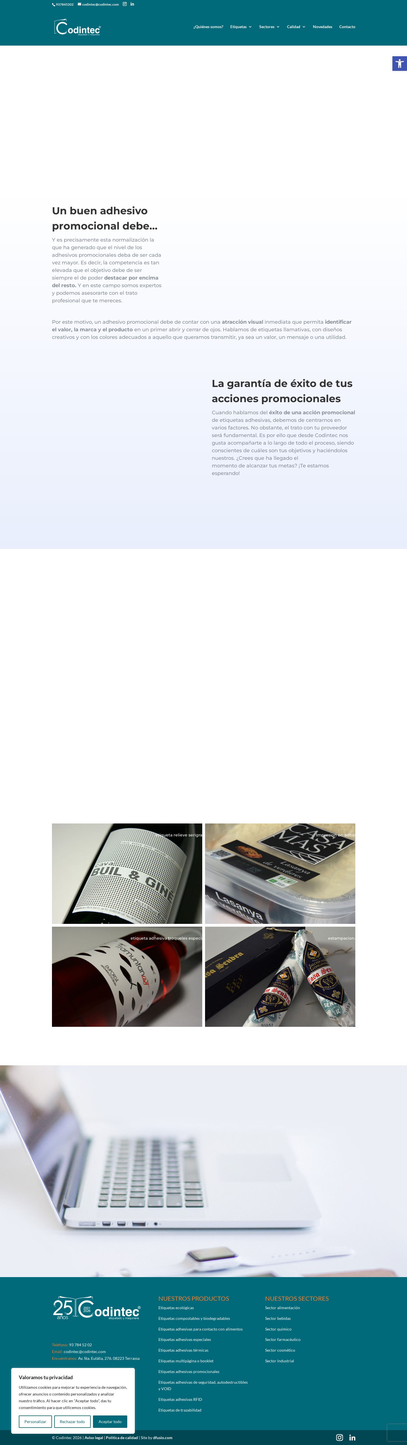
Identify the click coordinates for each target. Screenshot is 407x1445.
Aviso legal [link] (94, 1437)
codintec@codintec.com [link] (85, 1351)
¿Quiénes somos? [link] (208, 27)
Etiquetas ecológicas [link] (176, 1307)
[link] (399, 63)
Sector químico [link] (278, 1329)
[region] (73, 1401)
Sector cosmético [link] (280, 1350)
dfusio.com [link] (162, 1437)
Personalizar (35, 1421)
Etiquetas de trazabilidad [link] (179, 1410)
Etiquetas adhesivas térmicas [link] (183, 1350)
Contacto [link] (347, 27)
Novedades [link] (322, 27)
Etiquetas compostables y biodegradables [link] (194, 1318)
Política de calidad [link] (122, 1437)
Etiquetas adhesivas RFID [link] (180, 1399)
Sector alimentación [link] (282, 1307)
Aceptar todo (110, 1421)
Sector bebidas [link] (278, 1318)
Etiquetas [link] (238, 27)
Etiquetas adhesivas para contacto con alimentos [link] (200, 1329)
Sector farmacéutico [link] (283, 1339)
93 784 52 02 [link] (80, 1344)
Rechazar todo (72, 1421)
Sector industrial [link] (279, 1360)
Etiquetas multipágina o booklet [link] (185, 1360)
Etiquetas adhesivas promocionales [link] (188, 1371)
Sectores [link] (266, 27)
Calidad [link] (293, 27)
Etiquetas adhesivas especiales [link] (184, 1339)
